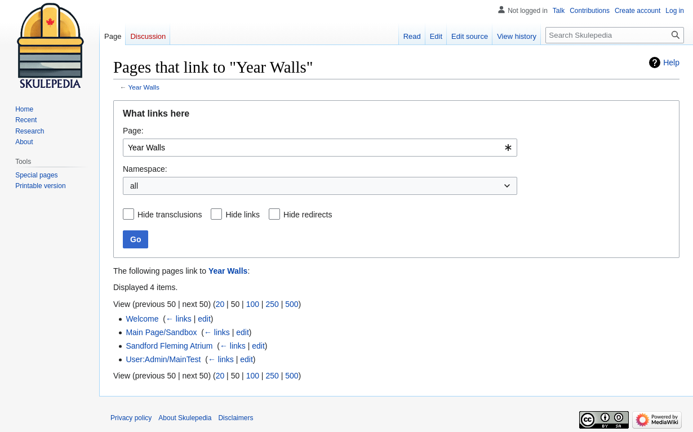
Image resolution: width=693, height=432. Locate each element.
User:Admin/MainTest (163, 359)
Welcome (142, 318)
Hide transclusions (169, 214)
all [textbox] (134, 185)
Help (671, 62)
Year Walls (143, 87)
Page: (133, 130)
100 (252, 304)
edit (204, 318)
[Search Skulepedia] (614, 35)
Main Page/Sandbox (161, 332)
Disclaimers (235, 418)
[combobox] (320, 148)
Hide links (242, 214)
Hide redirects (307, 214)
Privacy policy (131, 418)
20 (220, 304)
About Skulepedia (184, 418)
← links (179, 318)
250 (271, 304)
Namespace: (145, 168)
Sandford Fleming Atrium (169, 345)
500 (291, 304)
